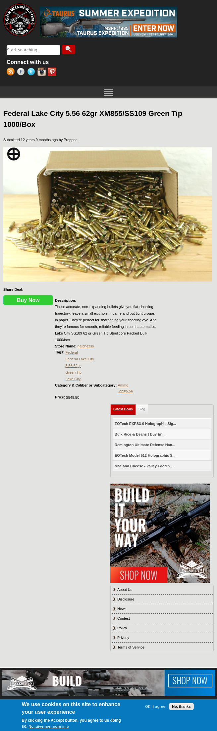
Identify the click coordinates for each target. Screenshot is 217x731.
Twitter (32, 73)
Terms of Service (130, 647)
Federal (72, 352)
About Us (124, 590)
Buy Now (28, 300)
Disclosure (125, 599)
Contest (123, 618)
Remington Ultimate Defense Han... (145, 445)
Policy (122, 628)
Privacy (123, 638)
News (122, 609)
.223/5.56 (125, 391)
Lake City (73, 379)
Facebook (22, 73)
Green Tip (73, 372)
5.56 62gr (73, 366)
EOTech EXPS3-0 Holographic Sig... (145, 424)
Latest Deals (124, 408)
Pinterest (53, 73)
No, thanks (181, 706)
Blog (141, 409)
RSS (12, 73)
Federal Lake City (80, 359)
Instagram (42, 73)
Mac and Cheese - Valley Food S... (144, 466)
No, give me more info (48, 726)
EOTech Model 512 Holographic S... (145, 455)
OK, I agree (155, 707)
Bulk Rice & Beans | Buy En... (140, 434)
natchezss (86, 346)
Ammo (123, 385)
